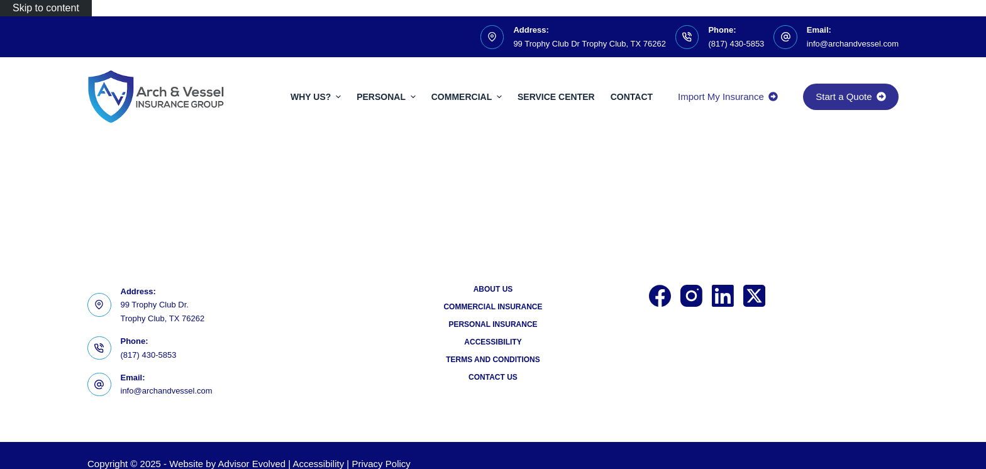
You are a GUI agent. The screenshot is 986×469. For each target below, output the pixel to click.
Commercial (468, 96)
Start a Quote (851, 96)
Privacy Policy (381, 463)
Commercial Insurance (492, 306)
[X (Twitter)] (754, 296)
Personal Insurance (492, 324)
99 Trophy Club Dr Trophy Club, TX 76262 (589, 43)
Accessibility (492, 342)
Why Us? (317, 96)
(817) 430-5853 (736, 43)
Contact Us (493, 377)
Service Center (556, 97)
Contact (632, 97)
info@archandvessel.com (853, 43)
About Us (493, 289)
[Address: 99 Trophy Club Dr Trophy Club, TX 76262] (492, 37)
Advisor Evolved (252, 463)
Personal (388, 96)
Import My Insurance (728, 96)
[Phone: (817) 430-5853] (687, 37)
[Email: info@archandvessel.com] (785, 37)
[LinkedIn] (723, 296)
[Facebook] (660, 296)
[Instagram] (691, 296)
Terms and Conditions (493, 359)
